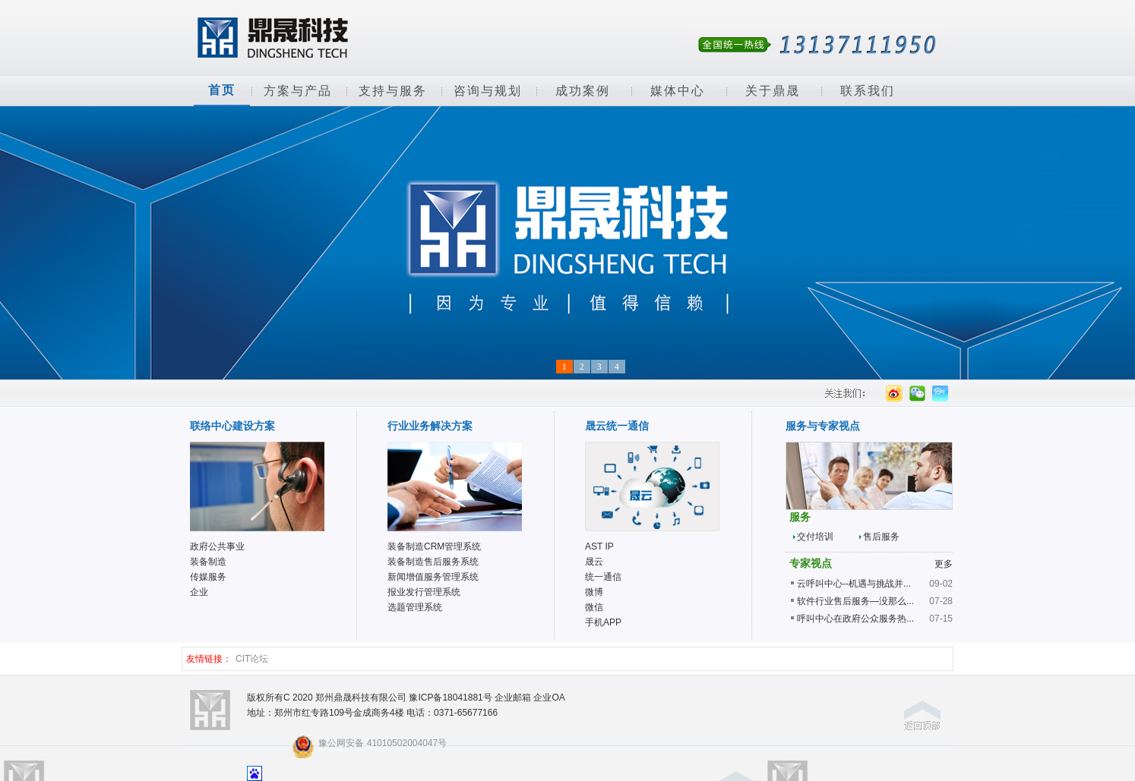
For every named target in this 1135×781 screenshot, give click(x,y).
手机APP (603, 622)
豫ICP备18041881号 (450, 697)
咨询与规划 (488, 90)
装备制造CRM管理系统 (434, 546)
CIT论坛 (252, 658)
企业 (199, 592)
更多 (943, 564)
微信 (916, 393)
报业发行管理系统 (423, 592)
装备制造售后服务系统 (433, 561)
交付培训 (815, 536)
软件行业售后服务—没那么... (855, 601)
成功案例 (582, 90)
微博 (594, 592)
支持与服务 (393, 90)
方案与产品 (298, 90)
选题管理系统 (414, 607)
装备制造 (208, 561)
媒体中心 (677, 90)
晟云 (594, 561)
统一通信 (603, 577)
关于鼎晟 (772, 90)
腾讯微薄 (939, 393)
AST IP (599, 546)
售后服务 (881, 536)
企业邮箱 (513, 697)
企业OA (548, 697)
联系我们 (867, 90)
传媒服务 (208, 577)
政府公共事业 (217, 546)
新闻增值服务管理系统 (433, 577)
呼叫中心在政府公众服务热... (855, 618)
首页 (222, 89)
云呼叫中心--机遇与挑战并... (854, 583)
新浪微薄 (893, 393)
